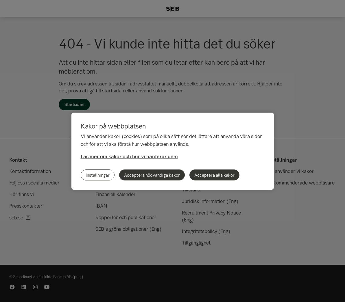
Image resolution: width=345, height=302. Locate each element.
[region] (172, 151)
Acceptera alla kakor (214, 175)
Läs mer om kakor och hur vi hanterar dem (129, 156)
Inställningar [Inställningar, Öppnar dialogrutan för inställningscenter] (98, 175)
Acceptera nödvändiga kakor (152, 175)
